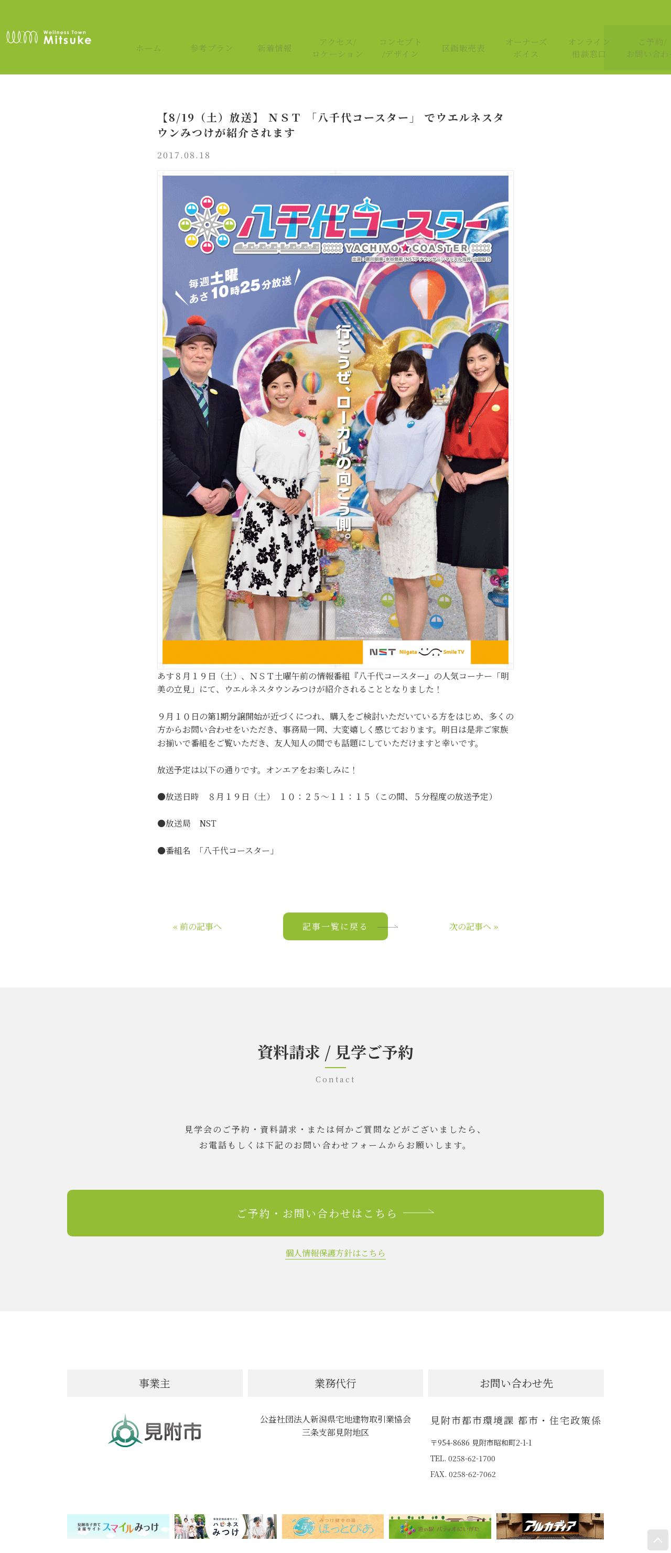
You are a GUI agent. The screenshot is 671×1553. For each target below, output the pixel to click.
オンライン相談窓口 (577, 22)
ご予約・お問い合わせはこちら (335, 1183)
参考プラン (199, 22)
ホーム (136, 22)
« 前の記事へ (197, 897)
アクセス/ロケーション (325, 22)
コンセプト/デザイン (388, 22)
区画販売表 (451, 22)
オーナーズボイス (514, 22)
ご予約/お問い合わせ (639, 22)
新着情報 (262, 22)
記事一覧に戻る (345, 897)
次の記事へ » (473, 897)
